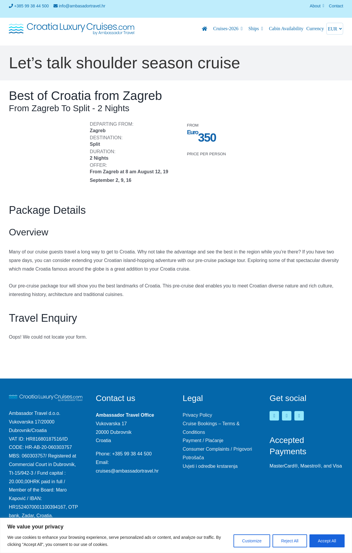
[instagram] (299, 416)
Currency (315, 28)
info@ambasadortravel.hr (79, 6)
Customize (252, 541)
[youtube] (286, 416)
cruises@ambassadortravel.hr (127, 470)
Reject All (289, 541)
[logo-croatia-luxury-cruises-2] (71, 24)
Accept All (327, 541)
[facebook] (274, 416)
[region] (176, 535)
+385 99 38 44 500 (29, 6)
